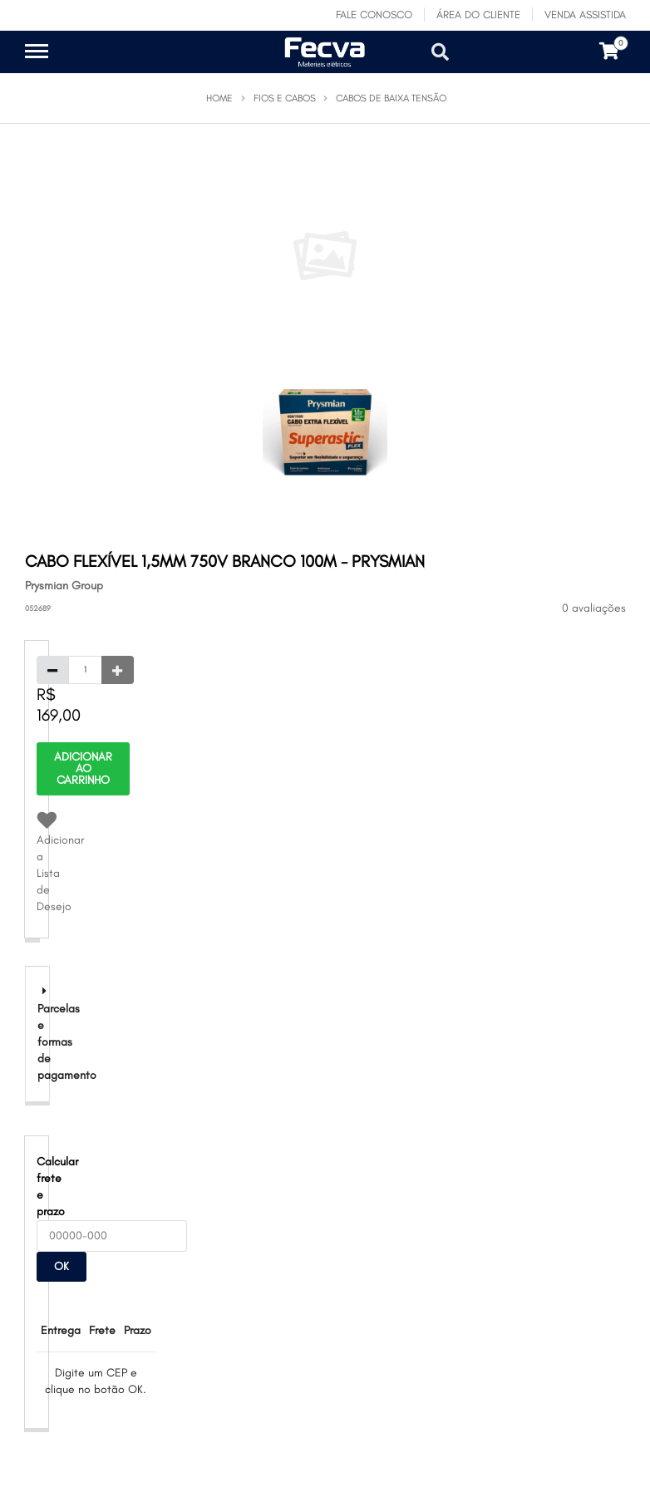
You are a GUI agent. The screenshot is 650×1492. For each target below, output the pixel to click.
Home (219, 98)
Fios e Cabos (285, 98)
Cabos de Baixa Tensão (391, 98)
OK (61, 1266)
